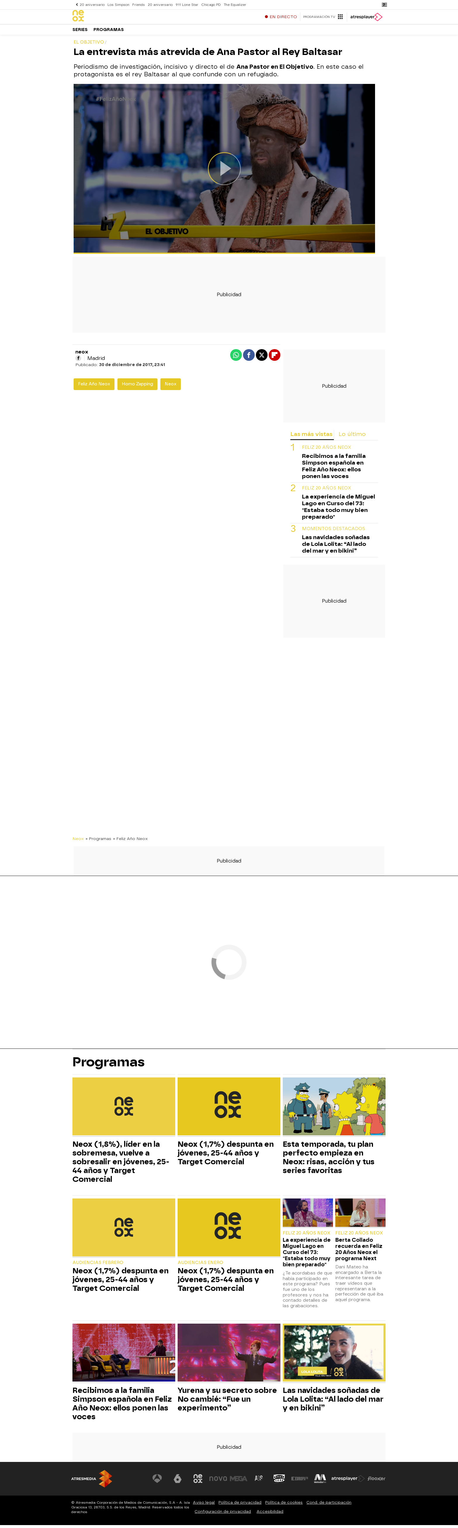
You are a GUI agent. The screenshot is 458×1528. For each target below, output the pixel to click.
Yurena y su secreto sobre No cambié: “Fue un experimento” (227, 1402)
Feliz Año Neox (94, 386)
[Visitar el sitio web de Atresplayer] (348, 1481)
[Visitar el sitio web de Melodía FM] (320, 1481)
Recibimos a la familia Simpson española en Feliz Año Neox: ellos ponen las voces (334, 469)
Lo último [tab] (352, 437)
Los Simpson (117, 4)
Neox (170, 386)
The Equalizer (232, 4)
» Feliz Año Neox (130, 841)
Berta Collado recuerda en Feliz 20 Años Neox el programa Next (358, 1252)
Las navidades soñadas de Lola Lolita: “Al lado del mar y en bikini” (336, 547)
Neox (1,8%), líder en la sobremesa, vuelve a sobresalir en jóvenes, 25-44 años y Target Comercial (120, 1164)
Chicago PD (208, 4)
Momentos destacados (333, 531)
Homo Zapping (137, 386)
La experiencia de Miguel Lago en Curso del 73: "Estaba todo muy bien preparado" (338, 509)
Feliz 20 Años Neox (326, 450)
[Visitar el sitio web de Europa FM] (299, 1481)
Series (80, 32)
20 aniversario (92, 4)
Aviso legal (204, 1505)
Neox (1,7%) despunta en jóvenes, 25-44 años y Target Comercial (226, 1156)
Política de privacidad (239, 1505)
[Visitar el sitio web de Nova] (218, 1481)
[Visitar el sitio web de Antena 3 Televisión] (157, 1481)
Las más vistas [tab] (311, 437)
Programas (108, 32)
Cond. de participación (328, 1505)
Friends (137, 4)
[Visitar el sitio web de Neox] (198, 1481)
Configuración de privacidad (223, 1514)
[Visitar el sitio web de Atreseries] (259, 1481)
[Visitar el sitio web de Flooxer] (376, 1481)
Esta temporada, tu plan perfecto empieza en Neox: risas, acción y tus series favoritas (328, 1160)
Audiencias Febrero (97, 1265)
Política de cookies (284, 1505)
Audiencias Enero (200, 1265)
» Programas (98, 841)
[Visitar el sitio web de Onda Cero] (279, 1481)
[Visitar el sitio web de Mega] (239, 1481)
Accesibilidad (269, 1514)
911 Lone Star (185, 4)
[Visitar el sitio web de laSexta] (178, 1481)
